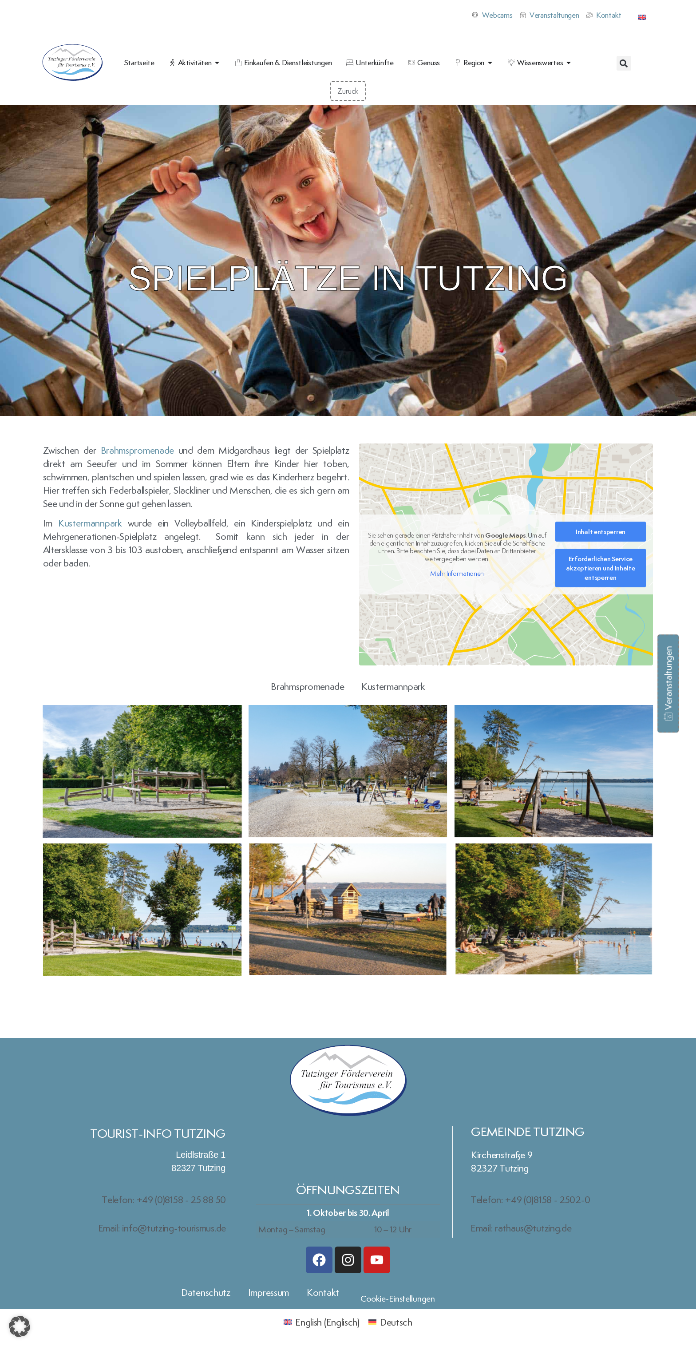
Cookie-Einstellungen (397, 1298)
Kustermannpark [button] (393, 686)
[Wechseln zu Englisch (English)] (321, 1321)
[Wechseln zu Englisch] (642, 15)
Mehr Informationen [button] (457, 574)
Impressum (268, 1292)
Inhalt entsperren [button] (600, 531)
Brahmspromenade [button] (307, 686)
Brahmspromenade (137, 450)
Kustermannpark (90, 523)
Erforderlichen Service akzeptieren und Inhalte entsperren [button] (600, 568)
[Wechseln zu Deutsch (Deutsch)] (390, 1321)
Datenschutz (205, 1292)
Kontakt (323, 1292)
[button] (624, 63)
